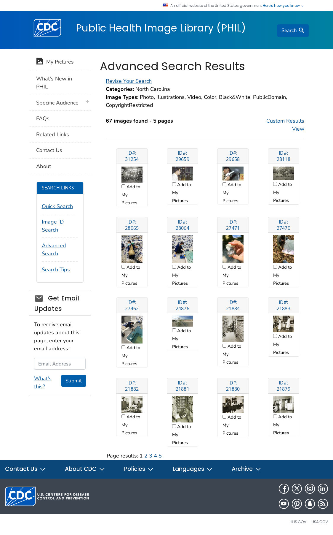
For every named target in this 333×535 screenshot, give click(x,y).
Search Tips (56, 269)
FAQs (42, 118)
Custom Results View (285, 124)
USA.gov (319, 522)
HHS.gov (298, 522)
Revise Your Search (129, 81)
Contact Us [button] (25, 469)
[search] (293, 30)
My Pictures (55, 62)
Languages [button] (193, 469)
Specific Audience (57, 102)
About (43, 166)
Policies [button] (139, 469)
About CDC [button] (85, 469)
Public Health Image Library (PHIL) (161, 28)
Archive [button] (246, 469)
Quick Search (57, 206)
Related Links (52, 134)
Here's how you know (283, 6)
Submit (73, 380)
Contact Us (49, 150)
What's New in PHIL (54, 82)
